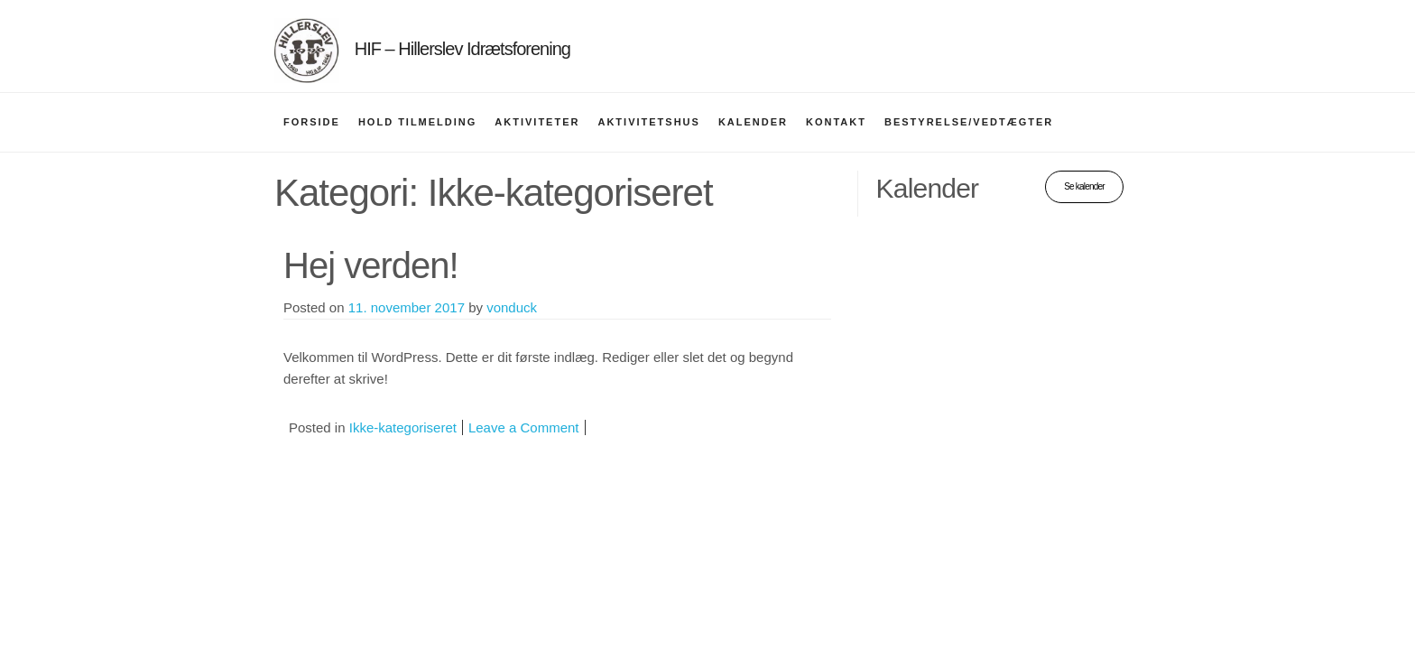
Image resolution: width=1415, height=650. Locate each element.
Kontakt (836, 121)
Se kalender (1084, 186)
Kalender (753, 121)
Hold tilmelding (417, 121)
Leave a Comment (523, 427)
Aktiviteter (537, 121)
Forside (311, 121)
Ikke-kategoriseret (403, 427)
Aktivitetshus (648, 121)
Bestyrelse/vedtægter (968, 121)
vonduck (511, 307)
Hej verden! (370, 265)
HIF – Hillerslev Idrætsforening (462, 49)
